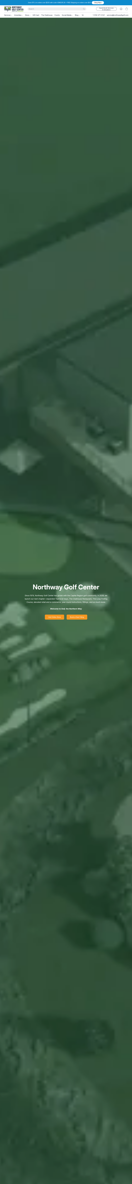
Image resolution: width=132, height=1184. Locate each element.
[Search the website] (83, 8)
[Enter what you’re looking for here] (57, 8)
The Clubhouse (46, 15)
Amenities (18, 15)
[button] (98, 2)
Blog (77, 15)
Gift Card (36, 15)
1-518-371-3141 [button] (99, 15)
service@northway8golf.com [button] (117, 15)
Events (57, 15)
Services (8, 15)
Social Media (67, 15)
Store (27, 15)
